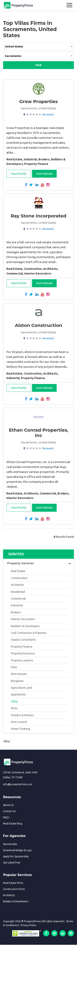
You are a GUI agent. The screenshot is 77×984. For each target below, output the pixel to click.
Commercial (18, 598)
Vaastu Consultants (23, 639)
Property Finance (21, 646)
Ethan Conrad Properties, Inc (38, 432)
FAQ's (6, 817)
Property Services (39, 563)
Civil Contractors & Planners (29, 633)
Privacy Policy (28, 925)
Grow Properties (38, 101)
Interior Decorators (23, 619)
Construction (19, 578)
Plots (14, 708)
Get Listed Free (11, 862)
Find (38, 65)
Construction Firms (14, 889)
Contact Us (9, 811)
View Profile (18, 173)
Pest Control (19, 722)
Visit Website (44, 173)
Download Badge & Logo (17, 850)
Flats (14, 667)
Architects (17, 584)
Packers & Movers (22, 715)
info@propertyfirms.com (17, 784)
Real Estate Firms (13, 883)
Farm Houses (19, 674)
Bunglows (17, 681)
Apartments (18, 694)
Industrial (17, 605)
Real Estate (18, 571)
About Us (8, 805)
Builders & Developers (25, 626)
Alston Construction (38, 325)
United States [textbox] (14, 46)
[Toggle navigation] (69, 5)
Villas (14, 701)
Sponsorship (10, 844)
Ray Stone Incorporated (38, 216)
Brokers (16, 612)
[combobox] (38, 47)
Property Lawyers (22, 660)
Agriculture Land (21, 687)
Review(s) (48, 114)
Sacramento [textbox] (13, 55)
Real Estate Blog (12, 823)
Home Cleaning (20, 728)
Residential (18, 591)
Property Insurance (23, 653)
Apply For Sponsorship (16, 856)
